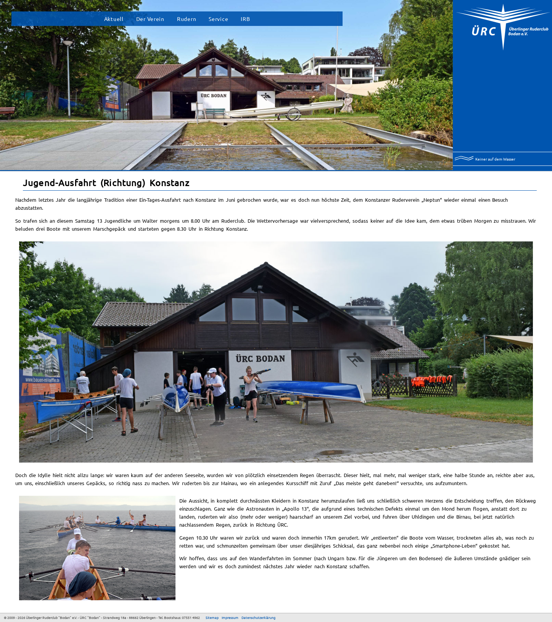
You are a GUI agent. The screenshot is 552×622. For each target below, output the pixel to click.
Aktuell (114, 18)
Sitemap (212, 617)
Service (218, 18)
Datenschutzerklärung (258, 617)
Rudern (186, 18)
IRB (245, 18)
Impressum (230, 617)
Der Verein (150, 18)
